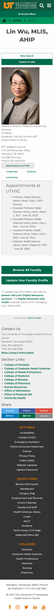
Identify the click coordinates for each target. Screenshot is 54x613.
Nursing (27, 568)
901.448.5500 (15, 588)
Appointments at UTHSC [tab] (18, 166)
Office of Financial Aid (18, 394)
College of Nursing (16, 379)
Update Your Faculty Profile (27, 280)
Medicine (27, 563)
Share (29, 411)
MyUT (27, 521)
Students (27, 525)
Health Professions (27, 558)
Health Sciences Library (27, 512)
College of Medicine (17, 376)
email (27, 416)
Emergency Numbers (27, 442)
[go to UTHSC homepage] (3, 20)
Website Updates (27, 465)
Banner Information (27, 484)
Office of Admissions (17, 390)
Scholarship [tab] (12, 177)
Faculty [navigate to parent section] (17, 20)
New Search (27, 56)
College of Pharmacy (17, 383)
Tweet (12, 411)
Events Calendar (27, 502)
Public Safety (27, 460)
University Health (15, 398)
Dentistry (27, 549)
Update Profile (27, 62)
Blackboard (27, 488)
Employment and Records (27, 498)
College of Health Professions (22, 372)
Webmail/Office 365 (27, 535)
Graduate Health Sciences (27, 554)
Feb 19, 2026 (34, 318)
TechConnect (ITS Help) (27, 530)
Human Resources (15, 387)
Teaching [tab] (31, 172)
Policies (27, 451)
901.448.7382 (38, 588)
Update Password (27, 469)
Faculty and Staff (27, 507)
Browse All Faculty (27, 270)
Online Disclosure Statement (27, 446)
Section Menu (27, 14)
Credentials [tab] (12, 172)
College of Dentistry (17, 364)
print (44, 416)
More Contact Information (17, 352)
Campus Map (27, 493)
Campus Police (27, 437)
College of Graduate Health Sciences (27, 368)
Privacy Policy (27, 456)
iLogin (27, 516)
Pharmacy (27, 572)
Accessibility (27, 432)
